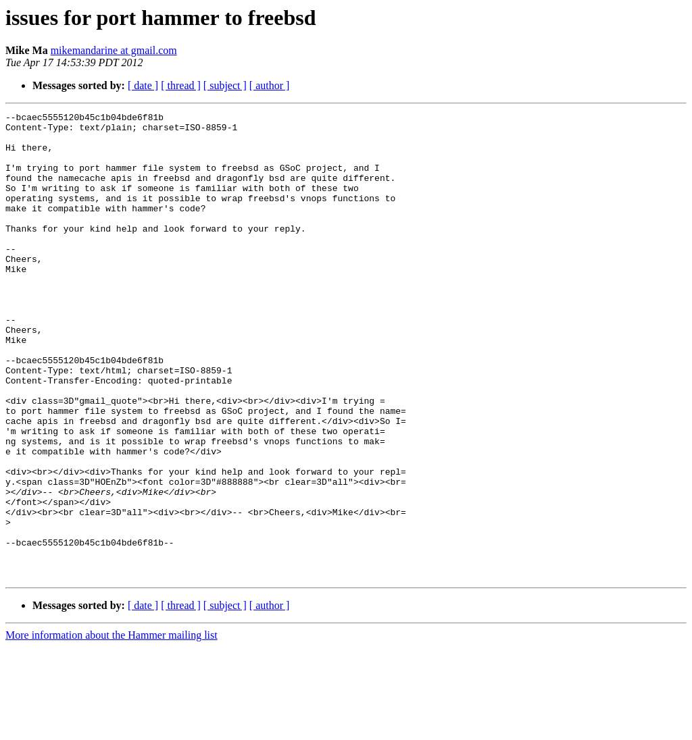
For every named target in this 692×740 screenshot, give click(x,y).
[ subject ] (225, 85)
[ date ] (143, 85)
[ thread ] (181, 85)
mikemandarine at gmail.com (114, 50)
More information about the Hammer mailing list (111, 728)
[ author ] (269, 85)
